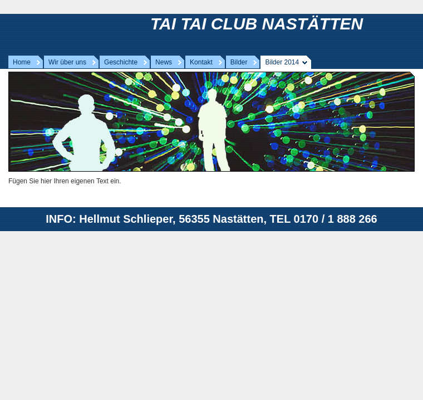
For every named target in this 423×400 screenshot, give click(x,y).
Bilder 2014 (282, 62)
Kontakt (201, 62)
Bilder (239, 62)
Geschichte (120, 62)
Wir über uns (67, 62)
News (163, 62)
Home (22, 62)
